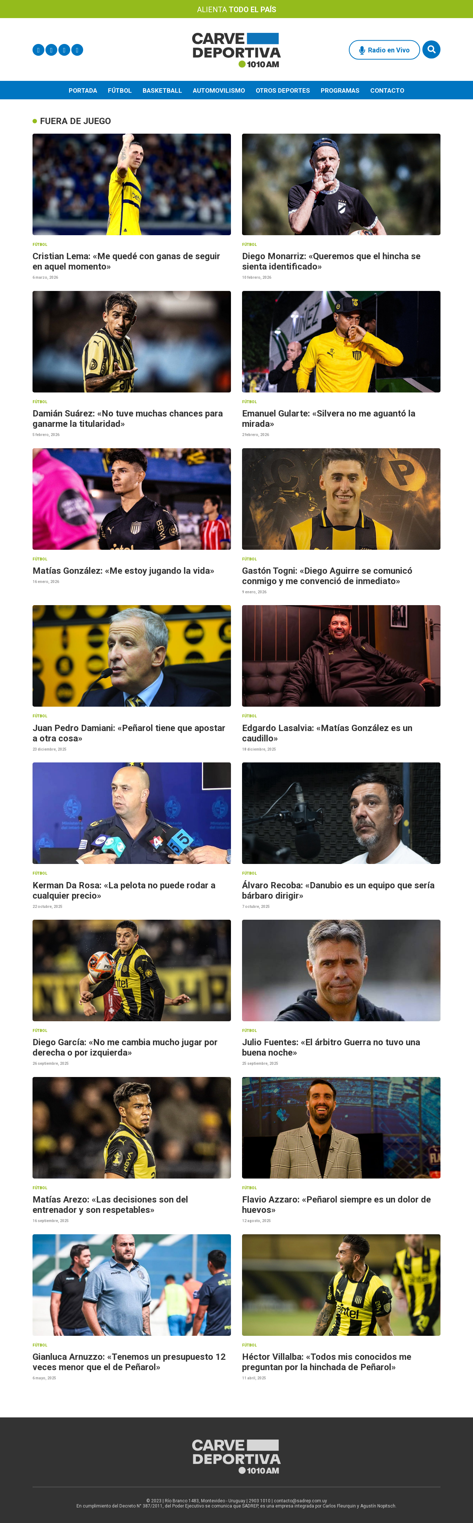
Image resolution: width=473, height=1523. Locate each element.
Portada (83, 90)
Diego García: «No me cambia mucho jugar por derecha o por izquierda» (125, 1047)
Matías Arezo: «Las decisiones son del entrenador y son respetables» (110, 1204)
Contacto (387, 90)
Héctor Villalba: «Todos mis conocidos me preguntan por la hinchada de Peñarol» (326, 1362)
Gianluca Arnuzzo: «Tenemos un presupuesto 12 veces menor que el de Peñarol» (129, 1362)
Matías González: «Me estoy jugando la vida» (123, 571)
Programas (340, 90)
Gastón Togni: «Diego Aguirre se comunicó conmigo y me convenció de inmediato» (327, 576)
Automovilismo (219, 90)
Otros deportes (283, 90)
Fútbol (120, 90)
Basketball (162, 90)
